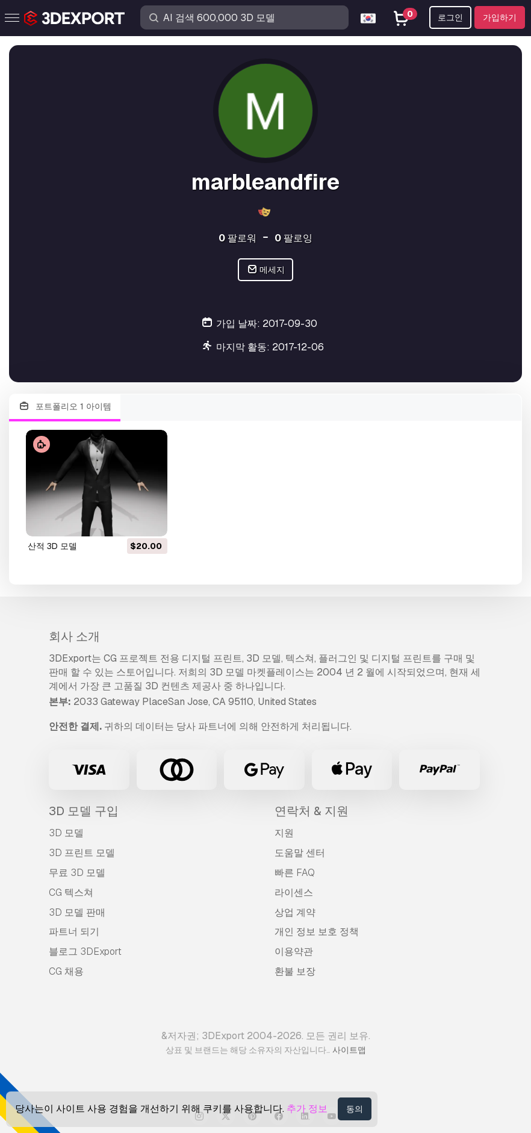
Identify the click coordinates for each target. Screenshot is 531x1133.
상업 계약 (295, 912)
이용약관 (294, 951)
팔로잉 (293, 238)
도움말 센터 (300, 852)
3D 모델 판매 (77, 912)
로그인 (450, 17)
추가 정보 (307, 1108)
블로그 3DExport (85, 951)
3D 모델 (66, 833)
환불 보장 (295, 971)
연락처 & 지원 (312, 811)
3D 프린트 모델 (82, 852)
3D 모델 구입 (84, 811)
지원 (284, 833)
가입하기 (500, 17)
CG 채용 (66, 971)
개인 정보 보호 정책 (317, 931)
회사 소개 (74, 636)
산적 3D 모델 (52, 546)
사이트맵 (349, 1050)
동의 (354, 1109)
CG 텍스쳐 (71, 892)
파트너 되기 (74, 931)
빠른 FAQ (295, 872)
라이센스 (294, 892)
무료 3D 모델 (77, 872)
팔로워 (237, 238)
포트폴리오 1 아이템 (64, 406)
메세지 (265, 270)
